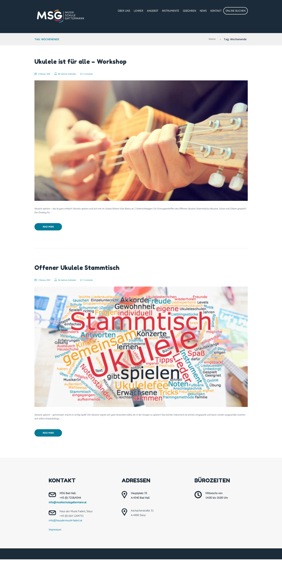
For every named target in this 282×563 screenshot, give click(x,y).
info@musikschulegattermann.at (67, 505)
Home (212, 39)
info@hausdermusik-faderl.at (65, 524)
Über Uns (124, 10)
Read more (50, 228)
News (203, 10)
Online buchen (235, 10)
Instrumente (170, 10)
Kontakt (215, 10)
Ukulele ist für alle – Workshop (84, 61)
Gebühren (189, 10)
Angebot (152, 10)
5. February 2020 (46, 73)
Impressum (55, 533)
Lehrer (138, 10)
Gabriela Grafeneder (74, 73)
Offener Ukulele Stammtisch (80, 269)
